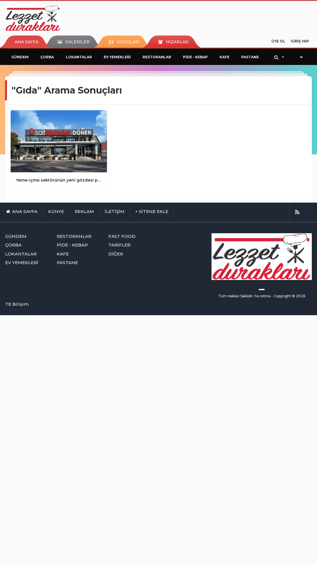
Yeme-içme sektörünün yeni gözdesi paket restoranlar (59, 180)
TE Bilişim (17, 304)
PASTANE (250, 57)
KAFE (224, 57)
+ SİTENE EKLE (151, 211)
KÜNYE (56, 211)
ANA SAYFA (26, 41)
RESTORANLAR (157, 57)
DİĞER (115, 254)
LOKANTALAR (79, 57)
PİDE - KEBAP (195, 57)
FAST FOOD (121, 236)
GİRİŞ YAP (300, 41)
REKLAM (84, 211)
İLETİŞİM (114, 211)
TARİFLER (119, 245)
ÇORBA (47, 57)
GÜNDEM (20, 57)
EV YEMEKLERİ (117, 57)
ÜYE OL (278, 41)
